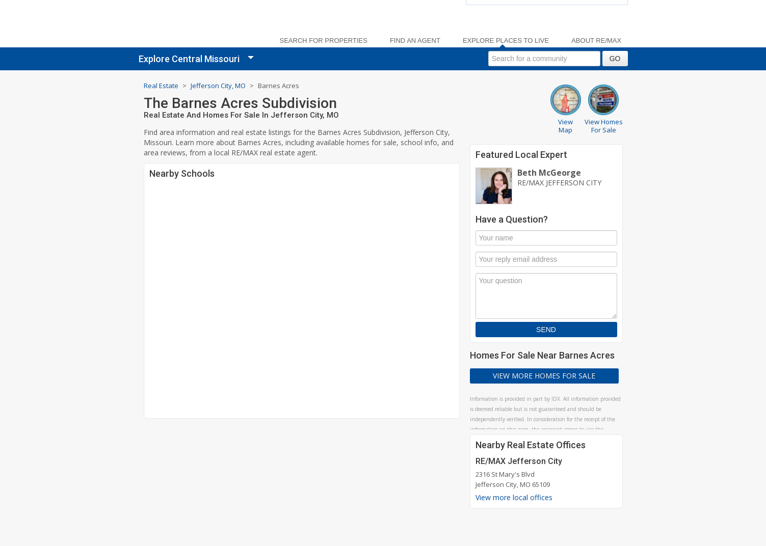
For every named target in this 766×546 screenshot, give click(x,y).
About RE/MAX (596, 40)
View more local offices (514, 497)
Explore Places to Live (506, 40)
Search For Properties (323, 40)
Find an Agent (415, 40)
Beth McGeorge (549, 172)
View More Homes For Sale (544, 375)
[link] (205, 25)
